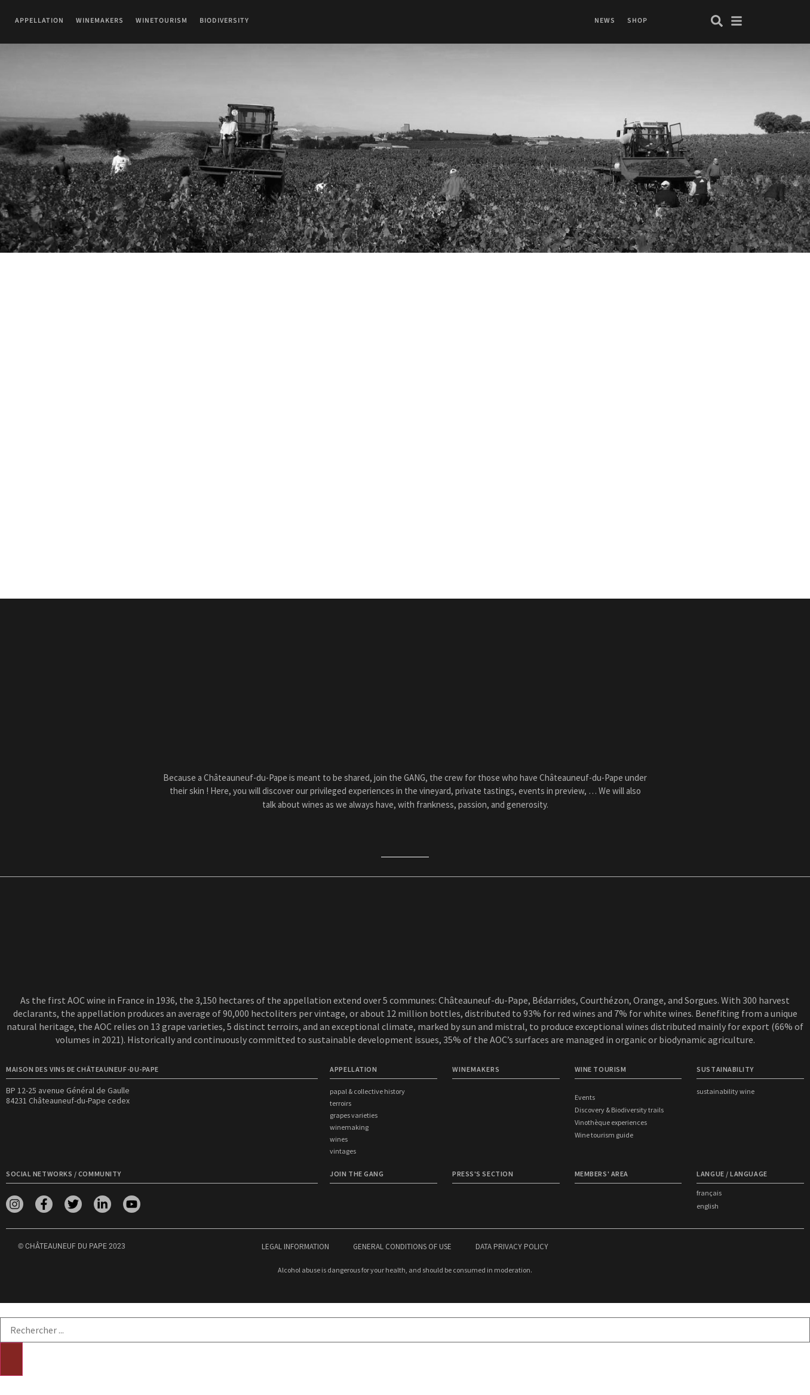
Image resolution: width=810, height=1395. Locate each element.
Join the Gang (356, 1173)
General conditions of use (402, 1246)
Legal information (295, 1246)
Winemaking (349, 1127)
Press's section (482, 1173)
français (709, 1192)
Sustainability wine (725, 1091)
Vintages (343, 1150)
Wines (339, 1139)
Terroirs (340, 1103)
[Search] (11, 1359)
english (708, 1205)
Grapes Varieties (354, 1115)
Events (585, 1097)
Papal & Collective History (367, 1091)
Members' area (601, 1173)
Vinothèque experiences (611, 1122)
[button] (39, 20)
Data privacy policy (511, 1246)
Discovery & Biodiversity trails (619, 1109)
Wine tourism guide (604, 1134)
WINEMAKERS (476, 1069)
